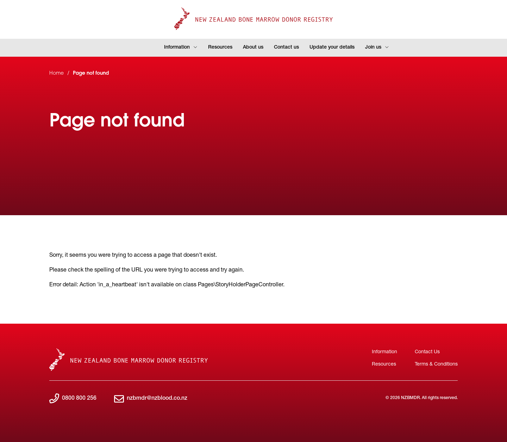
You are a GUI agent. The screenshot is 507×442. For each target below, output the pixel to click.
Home (56, 73)
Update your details (332, 47)
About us (253, 47)
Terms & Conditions (436, 364)
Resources (220, 47)
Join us (377, 47)
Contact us (286, 47)
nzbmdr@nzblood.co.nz (150, 399)
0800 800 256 (72, 399)
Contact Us (427, 351)
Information (181, 47)
